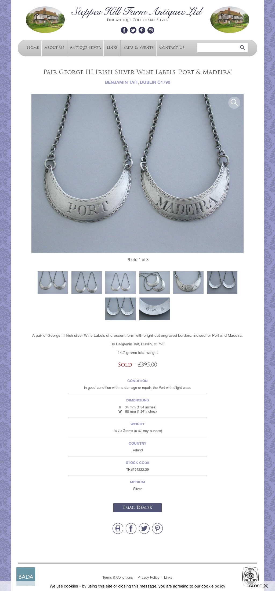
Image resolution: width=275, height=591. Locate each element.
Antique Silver (85, 47)
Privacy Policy (149, 577)
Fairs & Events (138, 47)
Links (112, 47)
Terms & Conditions (118, 577)
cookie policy (213, 586)
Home (33, 47)
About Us (54, 47)
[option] (137, 173)
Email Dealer (137, 507)
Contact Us (171, 47)
